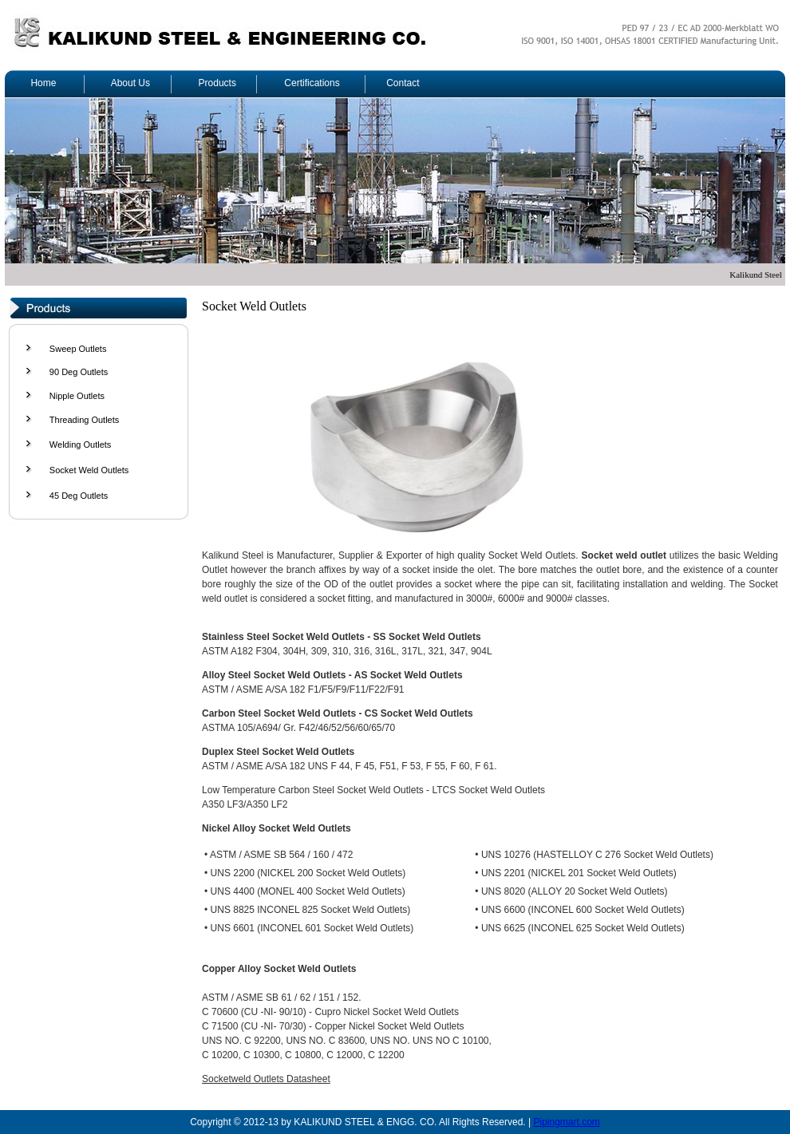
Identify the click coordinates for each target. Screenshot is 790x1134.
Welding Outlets (80, 444)
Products (217, 83)
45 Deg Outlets (78, 495)
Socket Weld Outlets (88, 470)
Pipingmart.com (566, 1122)
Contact (402, 83)
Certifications (311, 83)
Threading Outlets (84, 420)
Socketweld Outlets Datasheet (266, 1079)
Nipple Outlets (77, 396)
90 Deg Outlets (78, 372)
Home (43, 83)
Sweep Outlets (78, 349)
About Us (130, 83)
